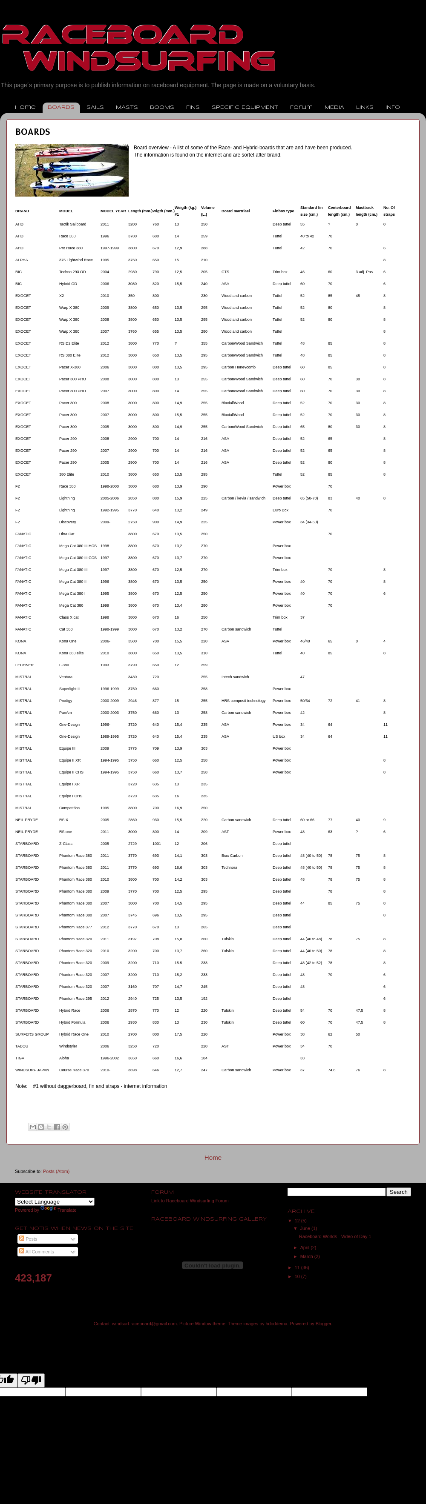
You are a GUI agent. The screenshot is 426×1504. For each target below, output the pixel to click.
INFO (393, 107)
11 (298, 1267)
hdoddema (277, 1323)
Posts (28, 1238)
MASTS (127, 107)
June (305, 1228)
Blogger (323, 1323)
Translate (58, 1210)
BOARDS (61, 107)
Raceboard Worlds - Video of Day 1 (335, 1236)
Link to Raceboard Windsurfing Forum (190, 1200)
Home (25, 107)
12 (298, 1220)
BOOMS (162, 107)
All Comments (36, 1251)
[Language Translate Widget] (55, 1202)
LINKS (365, 107)
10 (298, 1276)
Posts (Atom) (56, 1171)
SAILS (95, 107)
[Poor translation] (31, 1380)
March (307, 1256)
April (305, 1247)
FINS (193, 107)
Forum (301, 107)
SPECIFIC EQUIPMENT (245, 107)
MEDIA (334, 107)
